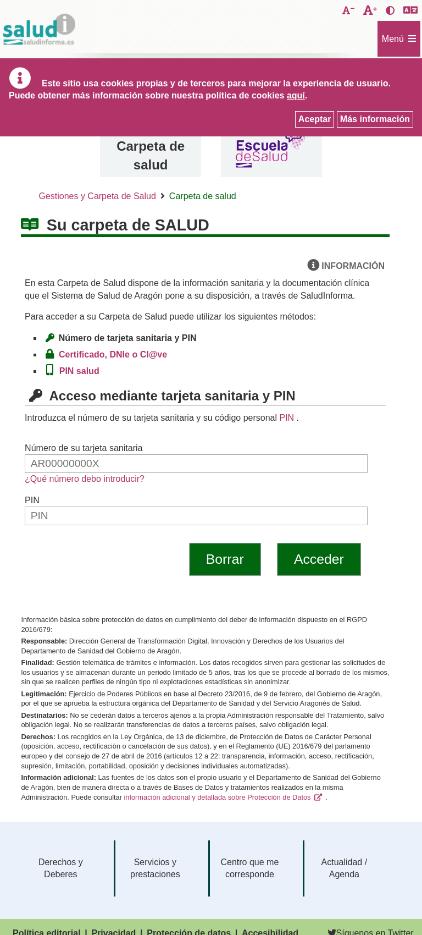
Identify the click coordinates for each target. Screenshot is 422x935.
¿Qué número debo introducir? (85, 478)
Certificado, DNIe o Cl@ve (116, 354)
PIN (286, 417)
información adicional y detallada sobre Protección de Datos (217, 797)
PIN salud (82, 371)
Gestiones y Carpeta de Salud (97, 196)
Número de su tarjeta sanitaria (83, 448)
